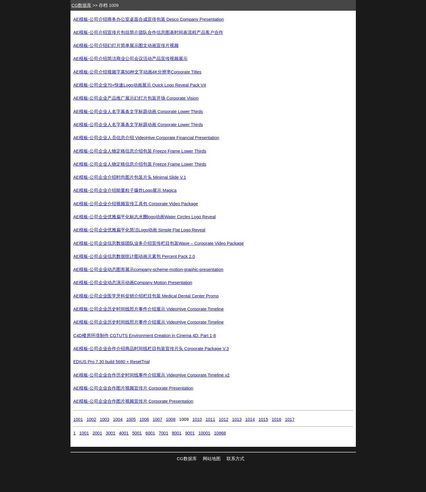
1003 (104, 419)
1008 (170, 419)
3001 (110, 433)
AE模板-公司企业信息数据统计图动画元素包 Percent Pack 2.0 (134, 256)
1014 (250, 419)
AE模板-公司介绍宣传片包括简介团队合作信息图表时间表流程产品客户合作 (148, 32)
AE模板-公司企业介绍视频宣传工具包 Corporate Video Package (135, 203)
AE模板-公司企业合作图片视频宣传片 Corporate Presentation (133, 388)
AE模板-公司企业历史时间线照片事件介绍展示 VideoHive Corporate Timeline (148, 309)
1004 (117, 419)
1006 (144, 419)
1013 (236, 419)
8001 (176, 433)
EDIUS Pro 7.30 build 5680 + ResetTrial (111, 361)
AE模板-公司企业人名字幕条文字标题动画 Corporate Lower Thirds (138, 111)
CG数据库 (82, 5)
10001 (204, 433)
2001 (97, 433)
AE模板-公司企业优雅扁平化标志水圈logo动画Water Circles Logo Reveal (144, 216)
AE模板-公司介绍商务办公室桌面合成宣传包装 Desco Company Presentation (148, 19)
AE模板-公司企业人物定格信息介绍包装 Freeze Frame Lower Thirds (139, 151)
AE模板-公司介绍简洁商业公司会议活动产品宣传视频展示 (130, 58)
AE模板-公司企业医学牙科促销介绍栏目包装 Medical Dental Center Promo (145, 296)
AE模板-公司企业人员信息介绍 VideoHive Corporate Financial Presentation (146, 137)
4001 (123, 433)
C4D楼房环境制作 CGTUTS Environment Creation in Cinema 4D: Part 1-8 (144, 335)
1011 (210, 419)
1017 (289, 419)
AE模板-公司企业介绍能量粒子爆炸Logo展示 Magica (125, 190)
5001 (137, 433)
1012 (223, 419)
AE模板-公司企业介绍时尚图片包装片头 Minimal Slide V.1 (129, 177)
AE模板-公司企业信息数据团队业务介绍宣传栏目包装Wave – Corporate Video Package (158, 243)
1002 (91, 419)
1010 (197, 419)
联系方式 (235, 458)
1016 (276, 419)
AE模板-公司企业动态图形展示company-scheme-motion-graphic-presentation (148, 269)
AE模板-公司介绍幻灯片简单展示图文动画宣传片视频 (125, 45)
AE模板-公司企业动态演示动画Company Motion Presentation (132, 282)
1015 (263, 419)
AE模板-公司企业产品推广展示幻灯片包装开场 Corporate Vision (135, 98)
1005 (131, 419)
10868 (220, 433)
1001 (78, 419)
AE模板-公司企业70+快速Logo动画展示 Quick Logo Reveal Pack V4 (139, 85)
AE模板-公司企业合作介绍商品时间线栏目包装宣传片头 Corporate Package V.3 (151, 348)
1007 (157, 419)
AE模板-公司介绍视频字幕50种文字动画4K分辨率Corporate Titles (137, 72)
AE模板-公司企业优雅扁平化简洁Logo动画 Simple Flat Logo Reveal (139, 230)
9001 (190, 433)
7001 (163, 433)
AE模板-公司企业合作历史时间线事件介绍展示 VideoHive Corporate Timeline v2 (151, 375)
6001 (150, 433)
